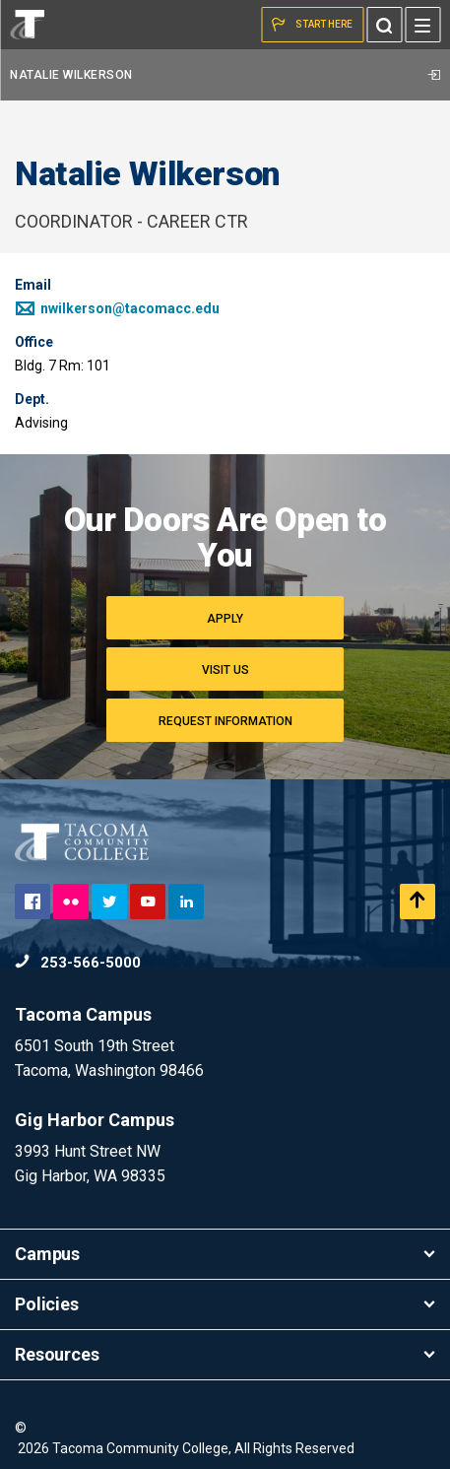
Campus (225, 1253)
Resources (225, 1354)
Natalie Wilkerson (225, 75)
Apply (225, 619)
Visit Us (225, 670)
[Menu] (422, 24)
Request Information (225, 721)
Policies (225, 1304)
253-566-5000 (78, 962)
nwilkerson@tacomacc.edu (117, 308)
